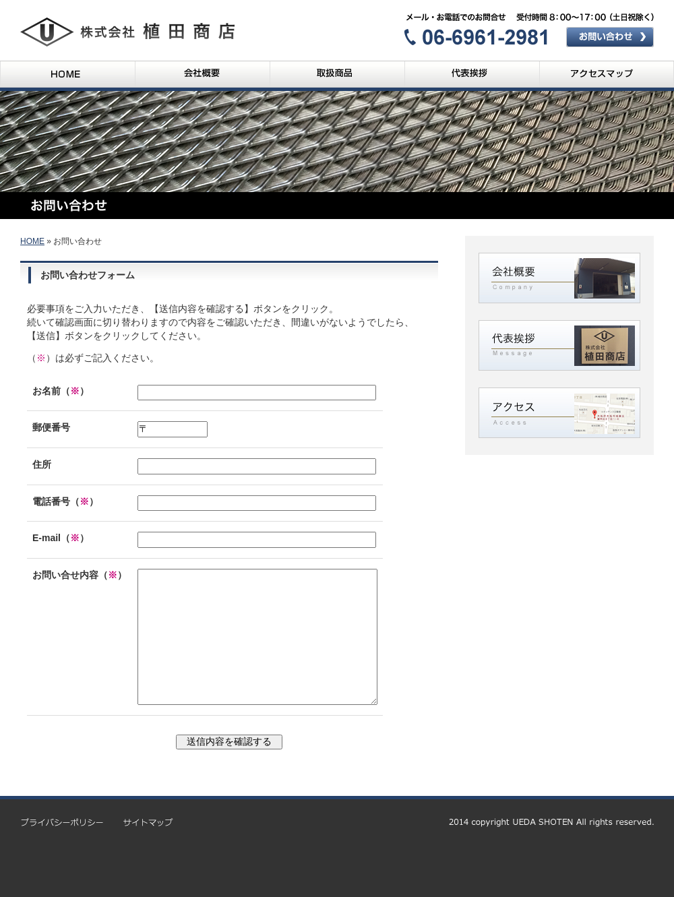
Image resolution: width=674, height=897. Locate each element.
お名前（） (60, 390)
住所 (41, 464)
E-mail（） (60, 537)
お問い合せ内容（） (79, 574)
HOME (32, 241)
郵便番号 (51, 427)
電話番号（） (65, 501)
